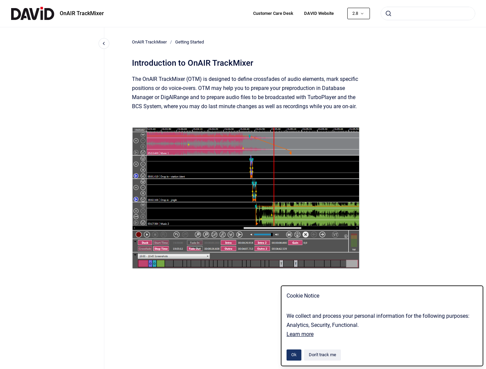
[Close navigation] (104, 43)
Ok (294, 354)
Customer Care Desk (273, 13)
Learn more (300, 334)
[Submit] (388, 13)
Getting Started (189, 41)
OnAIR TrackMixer (82, 13)
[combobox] (428, 13)
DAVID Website (319, 13)
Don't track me (322, 354)
